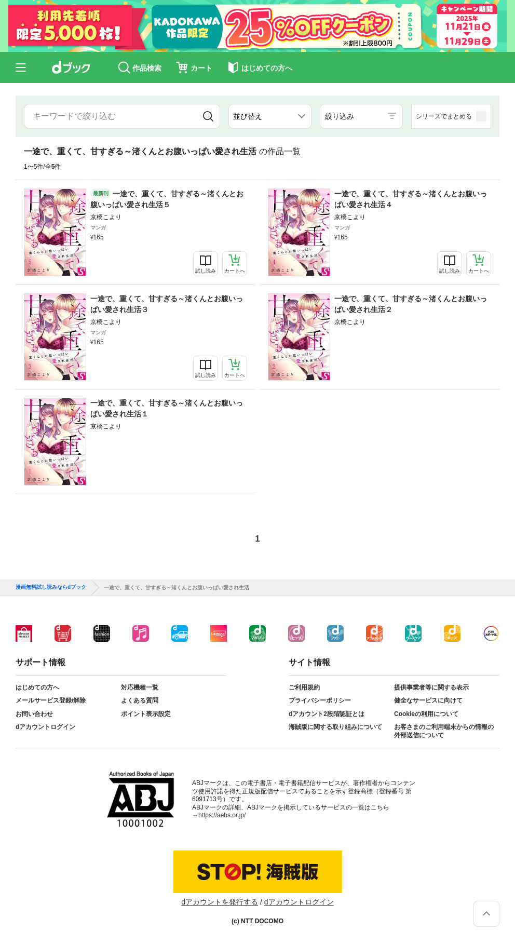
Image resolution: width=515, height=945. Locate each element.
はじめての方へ (37, 687)
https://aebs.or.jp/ (222, 815)
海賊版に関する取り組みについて (335, 727)
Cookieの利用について (426, 714)
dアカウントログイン (45, 727)
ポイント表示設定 (146, 714)
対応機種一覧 (139, 687)
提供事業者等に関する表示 (431, 687)
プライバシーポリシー (320, 700)
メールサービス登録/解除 (51, 700)
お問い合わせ (34, 714)
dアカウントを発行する (219, 902)
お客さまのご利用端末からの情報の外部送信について (444, 731)
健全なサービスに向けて (428, 700)
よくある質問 (139, 700)
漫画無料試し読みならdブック (51, 587)
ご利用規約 (304, 687)
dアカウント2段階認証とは (326, 714)
